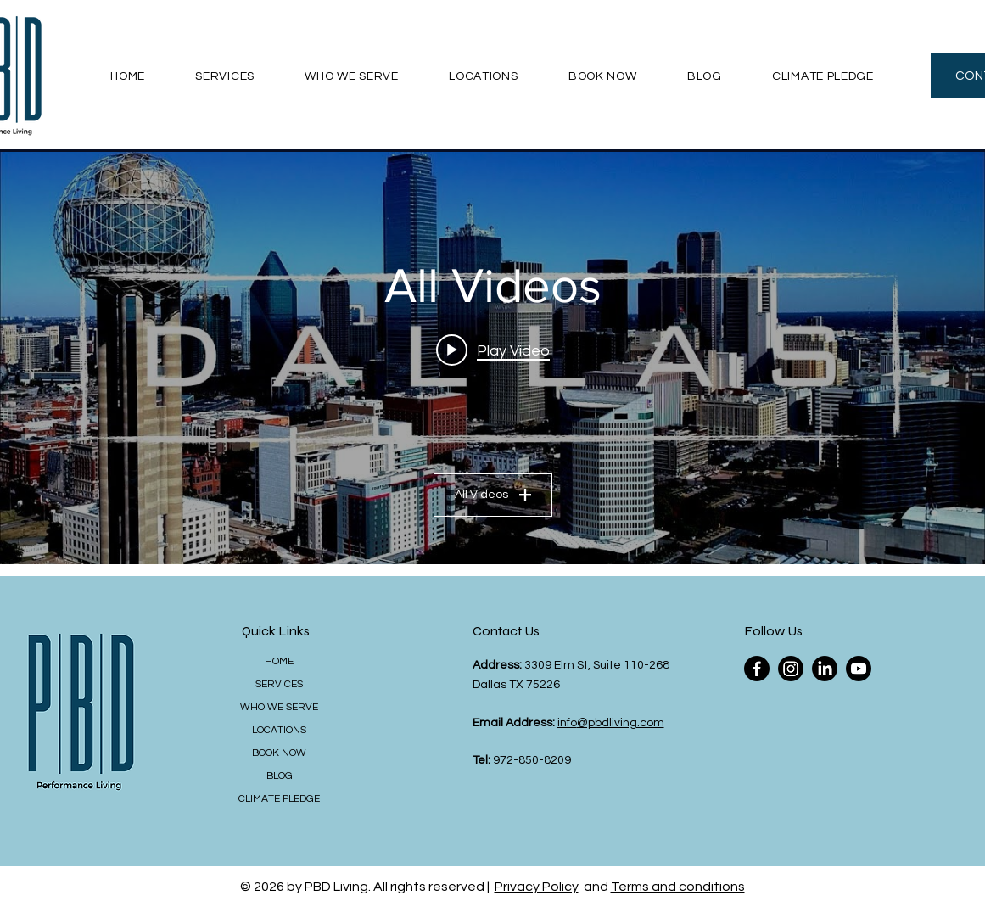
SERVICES (279, 684)
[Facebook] (757, 668)
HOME (279, 661)
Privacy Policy (537, 886)
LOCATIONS (279, 730)
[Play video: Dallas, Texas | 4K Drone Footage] (493, 350)
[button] (225, 76)
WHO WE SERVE (279, 707)
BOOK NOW (279, 753)
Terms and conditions (678, 886)
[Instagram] (790, 668)
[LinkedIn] (824, 668)
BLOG (279, 775)
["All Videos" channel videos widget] (492, 358)
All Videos (493, 495)
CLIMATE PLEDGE (279, 798)
